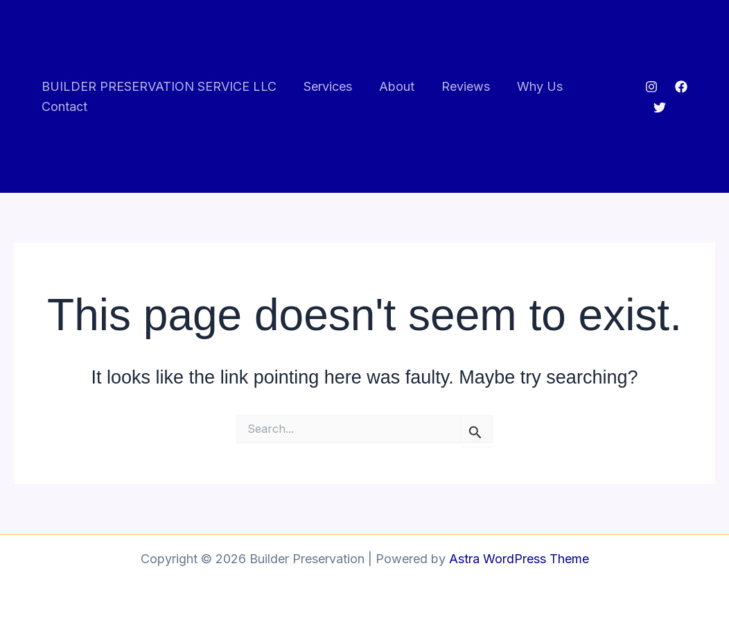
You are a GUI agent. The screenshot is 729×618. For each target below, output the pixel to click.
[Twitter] (659, 107)
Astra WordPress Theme (519, 558)
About (391, 86)
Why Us (530, 86)
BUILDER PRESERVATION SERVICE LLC (157, 86)
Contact (63, 106)
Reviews (458, 86)
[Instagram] (650, 86)
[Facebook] (680, 86)
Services (324, 86)
